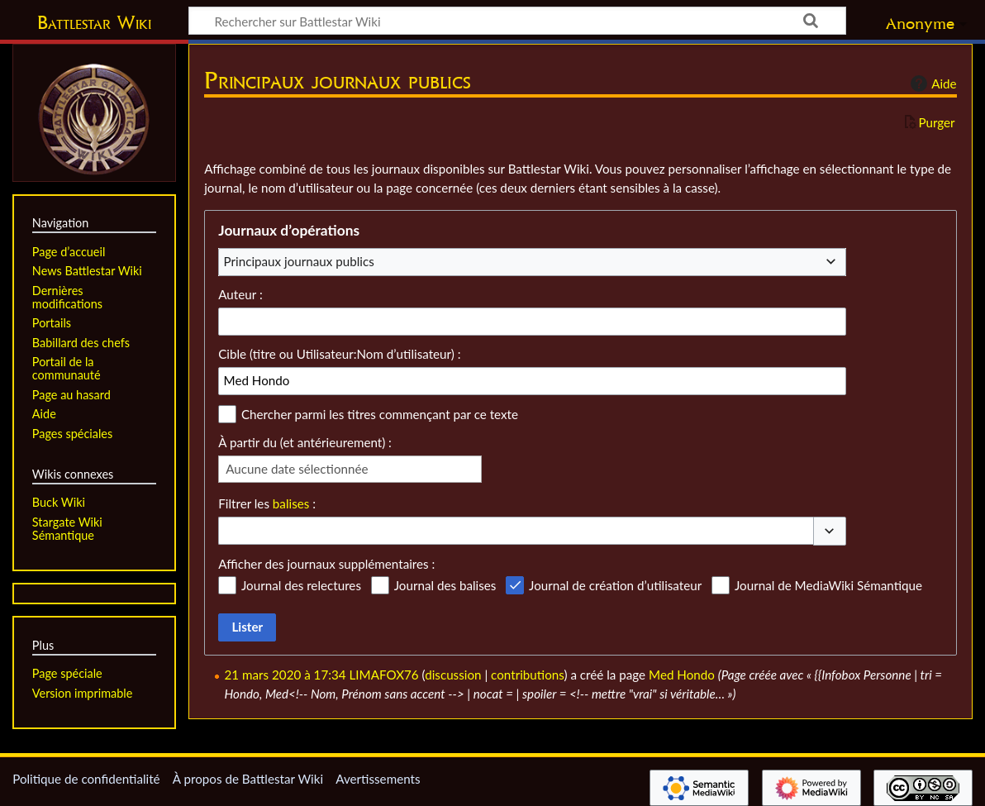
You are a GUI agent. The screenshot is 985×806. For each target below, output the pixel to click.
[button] (829, 531)
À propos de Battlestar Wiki (248, 778)
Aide (931, 83)
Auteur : (240, 294)
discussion (453, 674)
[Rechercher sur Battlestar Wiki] (517, 20)
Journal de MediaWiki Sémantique (828, 585)
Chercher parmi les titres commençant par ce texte (379, 414)
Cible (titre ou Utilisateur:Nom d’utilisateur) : (339, 353)
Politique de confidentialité (85, 778)
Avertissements (377, 778)
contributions (527, 674)
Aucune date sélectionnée (297, 468)
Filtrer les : (267, 503)
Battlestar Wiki (94, 22)
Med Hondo (682, 674)
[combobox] (532, 262)
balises (291, 503)
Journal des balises (445, 585)
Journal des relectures (301, 585)
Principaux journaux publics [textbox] (299, 261)
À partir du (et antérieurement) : (305, 442)
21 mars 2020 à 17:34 (285, 674)
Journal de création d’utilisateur (615, 585)
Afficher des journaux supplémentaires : (326, 563)
